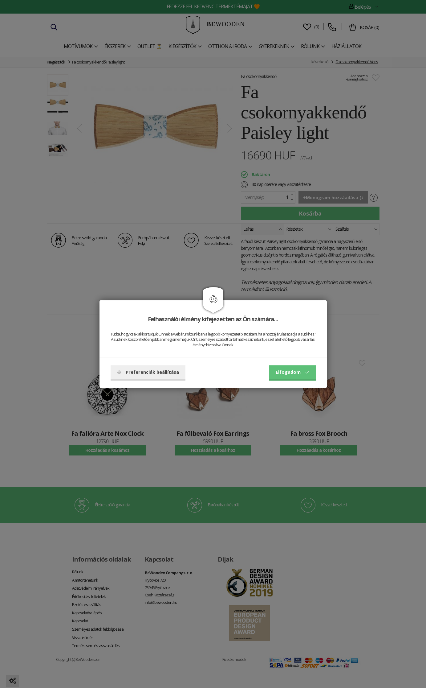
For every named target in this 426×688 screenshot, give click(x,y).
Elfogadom (292, 372)
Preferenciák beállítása (148, 372)
